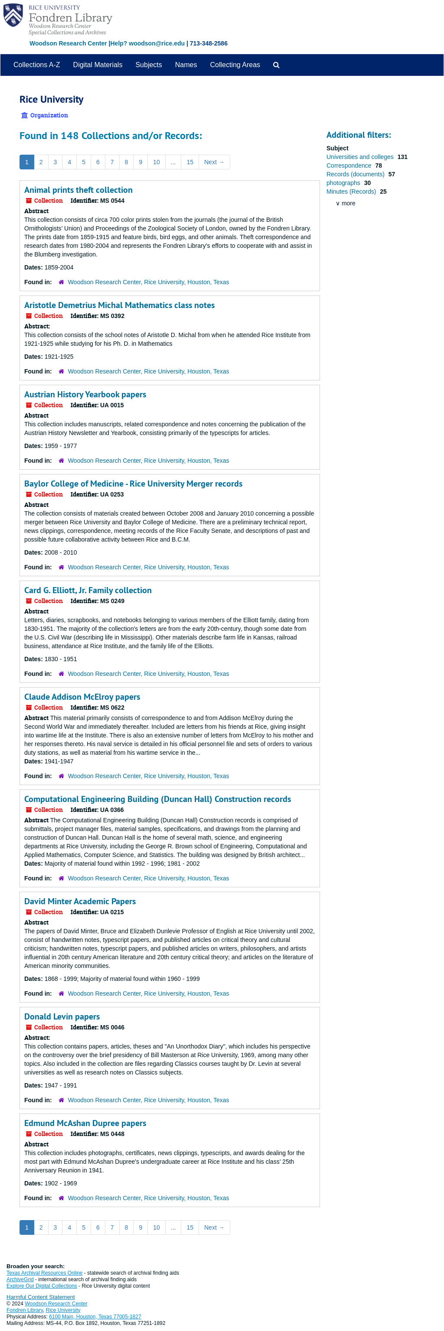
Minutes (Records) (352, 191)
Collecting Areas (235, 64)
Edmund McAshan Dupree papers (85, 1123)
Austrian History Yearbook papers (85, 394)
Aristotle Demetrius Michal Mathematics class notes (119, 305)
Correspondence (349, 165)
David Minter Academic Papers (80, 901)
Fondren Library (25, 1310)
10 (156, 162)
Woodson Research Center (68, 43)
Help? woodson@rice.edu (147, 43)
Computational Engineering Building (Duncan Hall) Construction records (157, 799)
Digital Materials (98, 64)
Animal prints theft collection (78, 189)
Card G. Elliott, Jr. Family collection (88, 590)
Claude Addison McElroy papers (82, 696)
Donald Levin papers (62, 1016)
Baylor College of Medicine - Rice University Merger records (133, 483)
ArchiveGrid (20, 1279)
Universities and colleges (360, 156)
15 (189, 162)
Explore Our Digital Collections (42, 1286)
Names (186, 64)
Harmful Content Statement (41, 1297)
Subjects (148, 64)
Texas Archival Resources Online (44, 1273)
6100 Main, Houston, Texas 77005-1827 (95, 1317)
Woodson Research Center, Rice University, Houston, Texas (148, 282)
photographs (344, 182)
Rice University (63, 1310)
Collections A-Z (36, 64)
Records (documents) (356, 174)
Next (214, 162)
